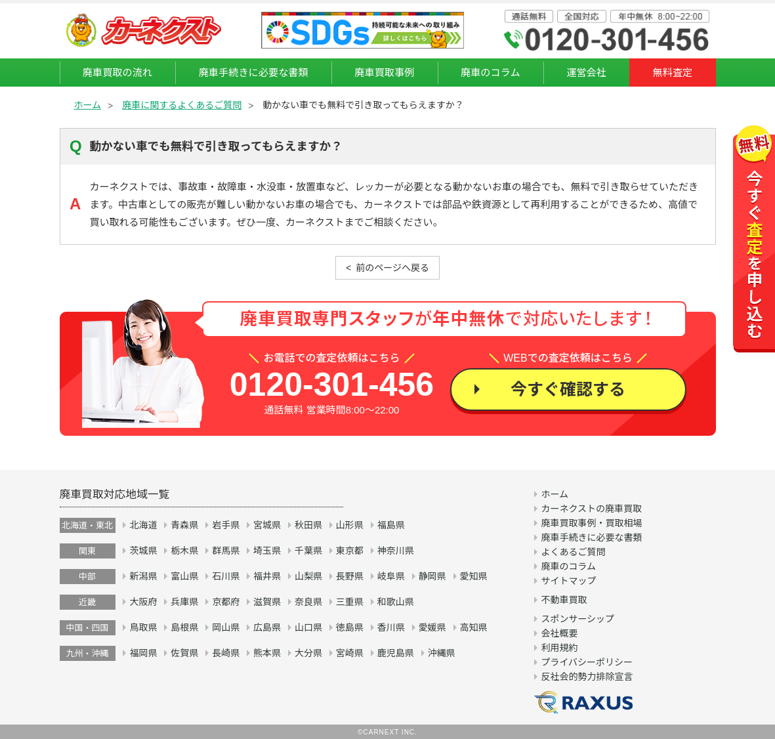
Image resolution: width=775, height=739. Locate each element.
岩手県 (226, 525)
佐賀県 (184, 653)
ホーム (88, 105)
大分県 (308, 653)
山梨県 (308, 576)
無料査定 (673, 72)
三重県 (350, 602)
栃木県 (184, 550)
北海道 (143, 525)
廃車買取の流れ (117, 72)
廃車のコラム (490, 72)
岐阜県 (391, 576)
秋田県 (308, 525)
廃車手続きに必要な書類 (253, 72)
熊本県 (267, 653)
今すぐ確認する (568, 389)
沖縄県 (441, 653)
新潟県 (143, 576)
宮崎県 (350, 653)
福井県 (267, 576)
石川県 (226, 576)
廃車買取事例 (384, 72)
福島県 (391, 525)
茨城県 (143, 550)
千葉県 (308, 550)
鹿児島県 (395, 653)
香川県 (391, 627)
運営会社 (586, 72)
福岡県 (143, 653)
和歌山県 (395, 602)
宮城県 (267, 525)
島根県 (184, 627)
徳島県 (350, 627)
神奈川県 (395, 550)
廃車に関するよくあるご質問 (181, 105)
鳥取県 (143, 627)
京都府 (226, 602)
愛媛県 (432, 627)
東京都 (350, 550)
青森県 (184, 525)
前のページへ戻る (392, 268)
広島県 (267, 627)
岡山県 (226, 627)
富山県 (184, 576)
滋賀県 (267, 602)
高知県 (474, 627)
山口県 (308, 627)
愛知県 (474, 576)
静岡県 (432, 576)
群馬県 (226, 550)
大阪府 (143, 602)
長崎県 (226, 653)
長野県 (350, 576)
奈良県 (308, 602)
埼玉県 (267, 550)
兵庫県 (184, 602)
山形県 (350, 525)
